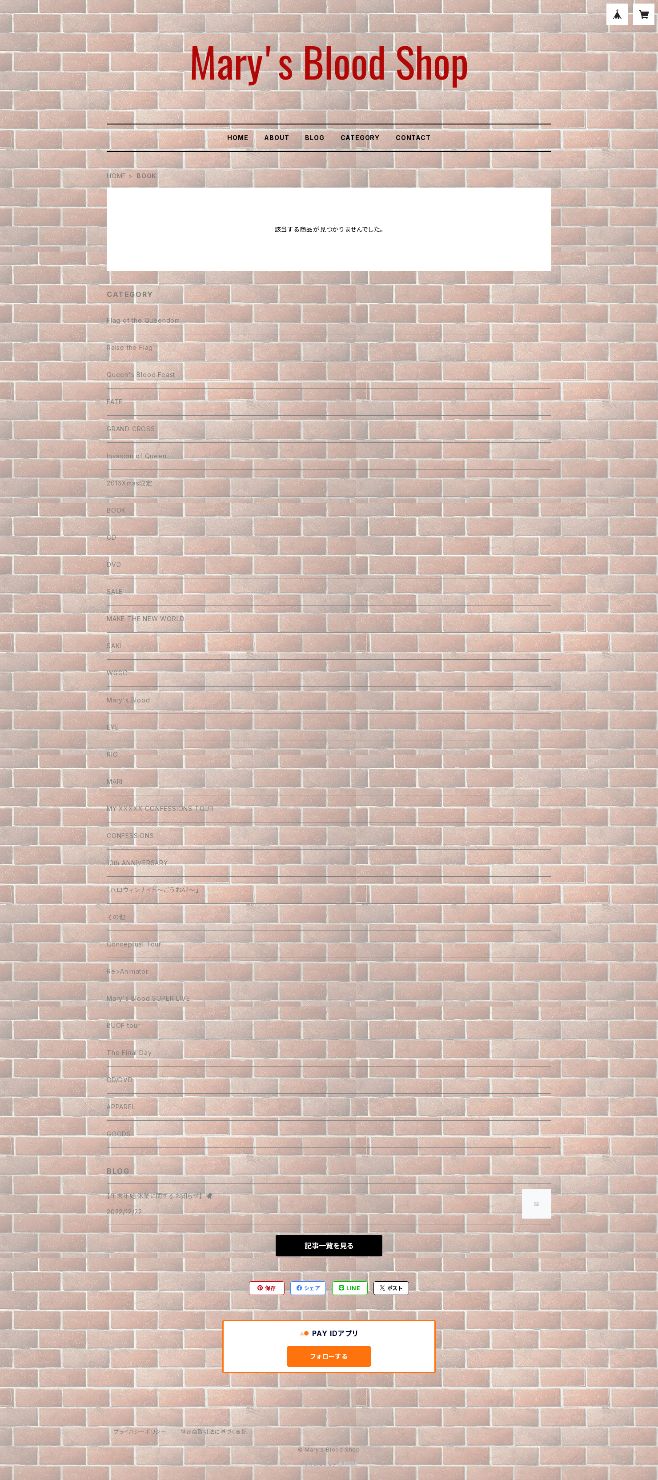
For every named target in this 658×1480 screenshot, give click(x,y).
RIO (112, 754)
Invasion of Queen (137, 456)
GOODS (119, 1134)
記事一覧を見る (329, 1245)
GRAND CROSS (131, 429)
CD (111, 537)
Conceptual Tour (134, 944)
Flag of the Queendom (143, 320)
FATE (115, 401)
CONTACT (413, 137)
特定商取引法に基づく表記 (214, 1431)
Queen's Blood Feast (141, 374)
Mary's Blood (128, 700)
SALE (115, 591)
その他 (116, 917)
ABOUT (276, 137)
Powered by (329, 1463)
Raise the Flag (130, 347)
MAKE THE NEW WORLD (146, 618)
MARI (115, 781)
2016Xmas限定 (129, 483)
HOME (237, 137)
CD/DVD (120, 1079)
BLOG (314, 137)
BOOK (116, 510)
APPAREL (121, 1107)
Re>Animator (127, 971)
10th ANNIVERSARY (137, 862)
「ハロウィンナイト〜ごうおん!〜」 (153, 890)
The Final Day (129, 1052)
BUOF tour (123, 1025)
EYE (113, 727)
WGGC (117, 673)
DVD (114, 564)
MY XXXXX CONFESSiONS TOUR (160, 808)
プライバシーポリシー (140, 1431)
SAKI (114, 646)
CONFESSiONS (130, 835)
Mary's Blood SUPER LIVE (148, 998)
